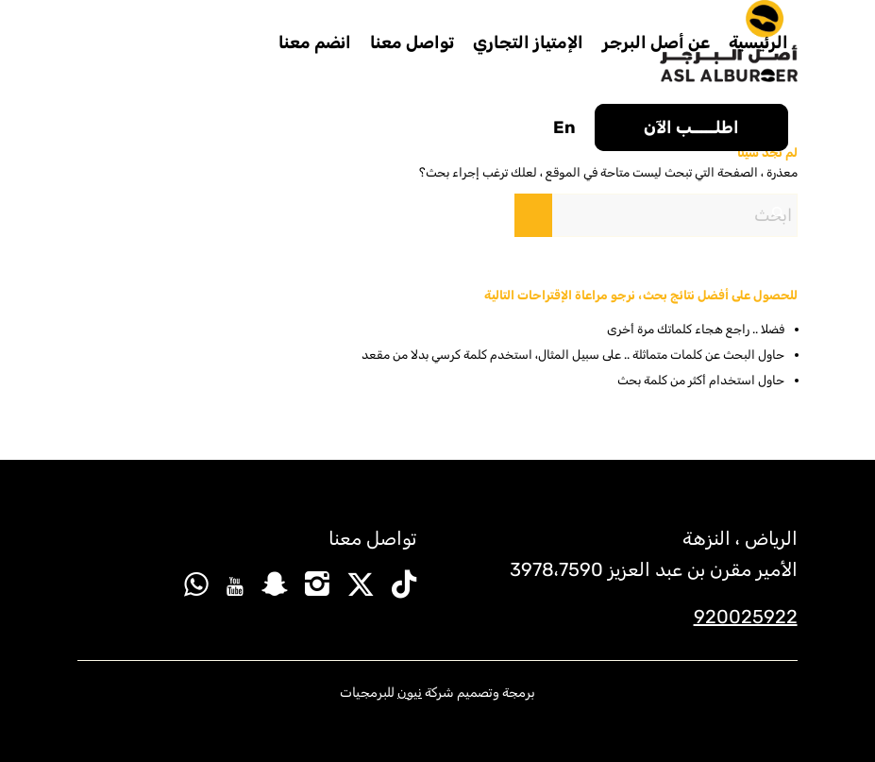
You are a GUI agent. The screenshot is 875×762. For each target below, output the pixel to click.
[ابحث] (656, 215)
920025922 (746, 616)
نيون (409, 693)
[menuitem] (758, 42)
